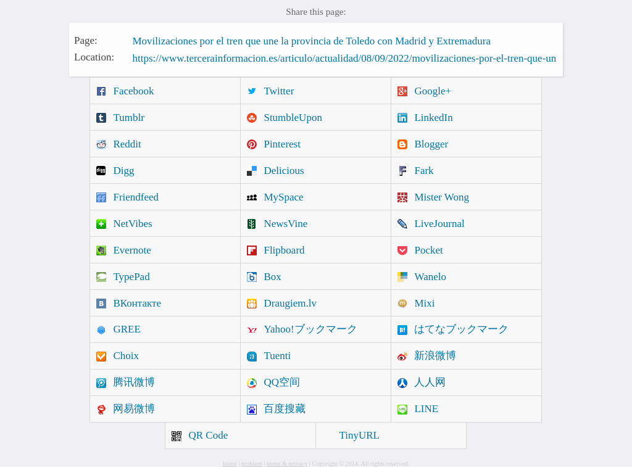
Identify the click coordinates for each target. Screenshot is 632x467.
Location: (94, 57)
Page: (86, 40)
